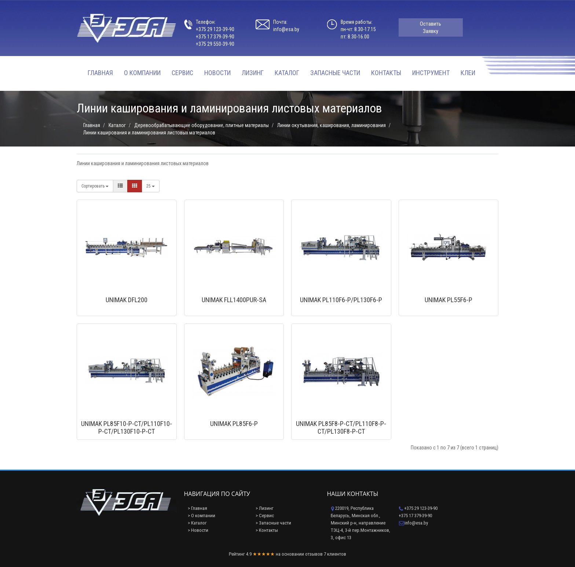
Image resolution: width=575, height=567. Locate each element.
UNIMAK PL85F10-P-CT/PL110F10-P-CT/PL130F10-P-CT (126, 427)
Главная (100, 73)
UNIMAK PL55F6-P (448, 300)
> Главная (197, 508)
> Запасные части (273, 523)
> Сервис (265, 515)
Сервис (182, 73)
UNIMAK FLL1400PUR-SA (234, 300)
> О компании (201, 515)
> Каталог (197, 523)
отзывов (314, 554)
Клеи (468, 73)
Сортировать (95, 186)
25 (150, 186)
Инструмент (431, 73)
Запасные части (335, 73)
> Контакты (267, 530)
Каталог (287, 73)
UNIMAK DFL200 (126, 300)
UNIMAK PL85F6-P (234, 423)
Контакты (386, 73)
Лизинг (253, 73)
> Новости (198, 530)
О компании (142, 73)
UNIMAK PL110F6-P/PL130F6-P (341, 300)
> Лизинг (265, 508)
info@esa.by (286, 29)
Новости (217, 73)
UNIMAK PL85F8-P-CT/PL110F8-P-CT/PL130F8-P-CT (341, 427)
